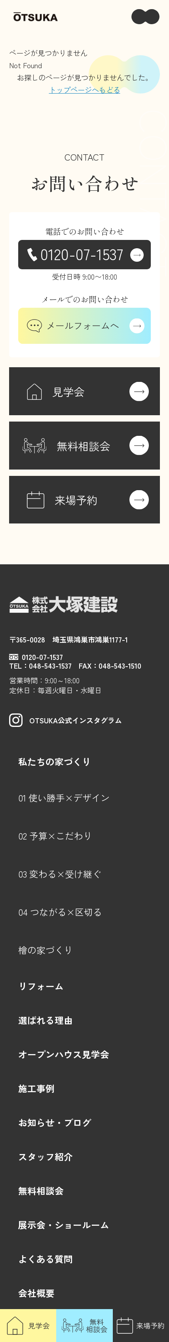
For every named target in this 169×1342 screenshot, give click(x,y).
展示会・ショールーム (63, 1224)
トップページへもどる (84, 89)
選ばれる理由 (45, 1020)
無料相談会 (96, 1325)
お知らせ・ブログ (54, 1122)
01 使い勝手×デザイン (64, 797)
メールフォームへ (73, 325)
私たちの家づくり (54, 761)
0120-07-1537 (81, 253)
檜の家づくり (45, 950)
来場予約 (150, 1325)
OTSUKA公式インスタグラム (65, 720)
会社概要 (36, 1293)
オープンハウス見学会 (63, 1054)
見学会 (38, 1325)
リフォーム (41, 986)
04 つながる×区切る (60, 911)
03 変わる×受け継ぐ (59, 873)
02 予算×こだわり (55, 835)
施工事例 (36, 1088)
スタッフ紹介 (45, 1156)
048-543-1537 (50, 665)
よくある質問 (45, 1258)
